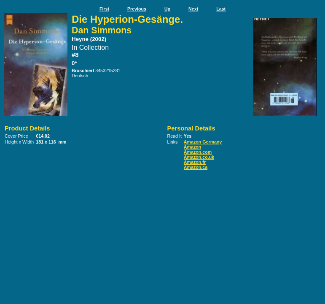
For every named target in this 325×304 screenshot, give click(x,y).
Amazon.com (198, 152)
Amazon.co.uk (199, 157)
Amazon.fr (195, 162)
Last (221, 8)
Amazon (192, 146)
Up (167, 8)
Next (193, 8)
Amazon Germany (203, 141)
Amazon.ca (195, 167)
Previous (136, 8)
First (104, 8)
